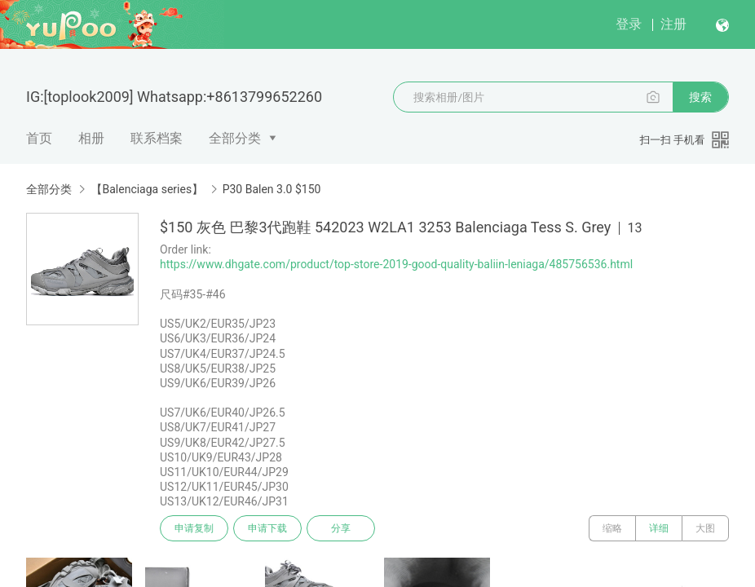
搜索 (700, 97)
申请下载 (267, 528)
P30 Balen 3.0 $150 (272, 189)
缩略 (612, 528)
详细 (659, 528)
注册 (673, 24)
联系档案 (156, 138)
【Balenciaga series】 (147, 189)
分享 (341, 528)
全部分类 (235, 138)
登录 (629, 24)
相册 (91, 138)
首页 (39, 138)
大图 (705, 528)
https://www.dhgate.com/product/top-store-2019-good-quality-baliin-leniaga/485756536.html (396, 264)
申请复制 (194, 528)
